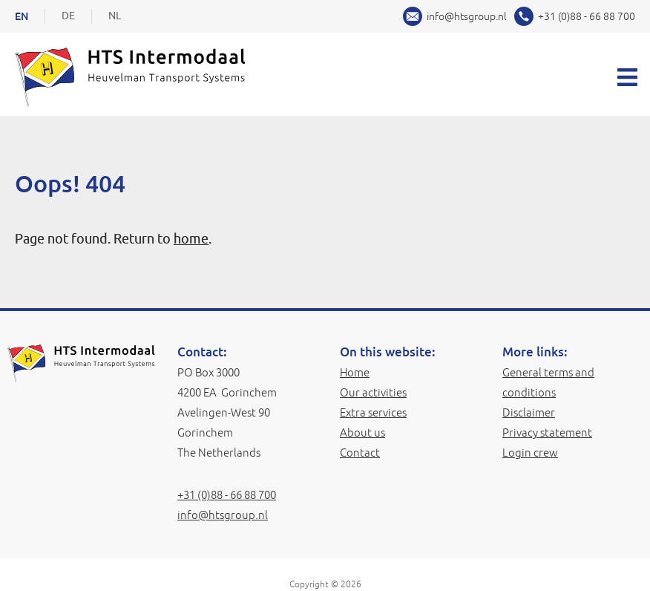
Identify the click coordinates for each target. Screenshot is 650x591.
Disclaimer (528, 412)
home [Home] (191, 239)
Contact (360, 452)
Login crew (530, 452)
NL (114, 16)
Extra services (373, 412)
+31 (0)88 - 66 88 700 (586, 16)
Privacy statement (547, 432)
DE (68, 16)
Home (355, 372)
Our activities (373, 392)
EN (21, 16)
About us (362, 432)
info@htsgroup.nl (467, 16)
